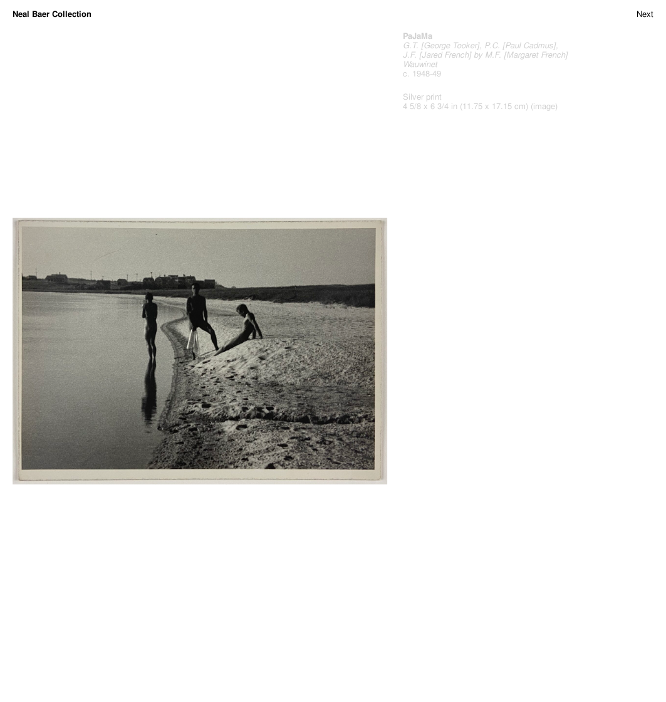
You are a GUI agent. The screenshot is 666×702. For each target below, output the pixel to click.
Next (645, 14)
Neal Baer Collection (52, 14)
